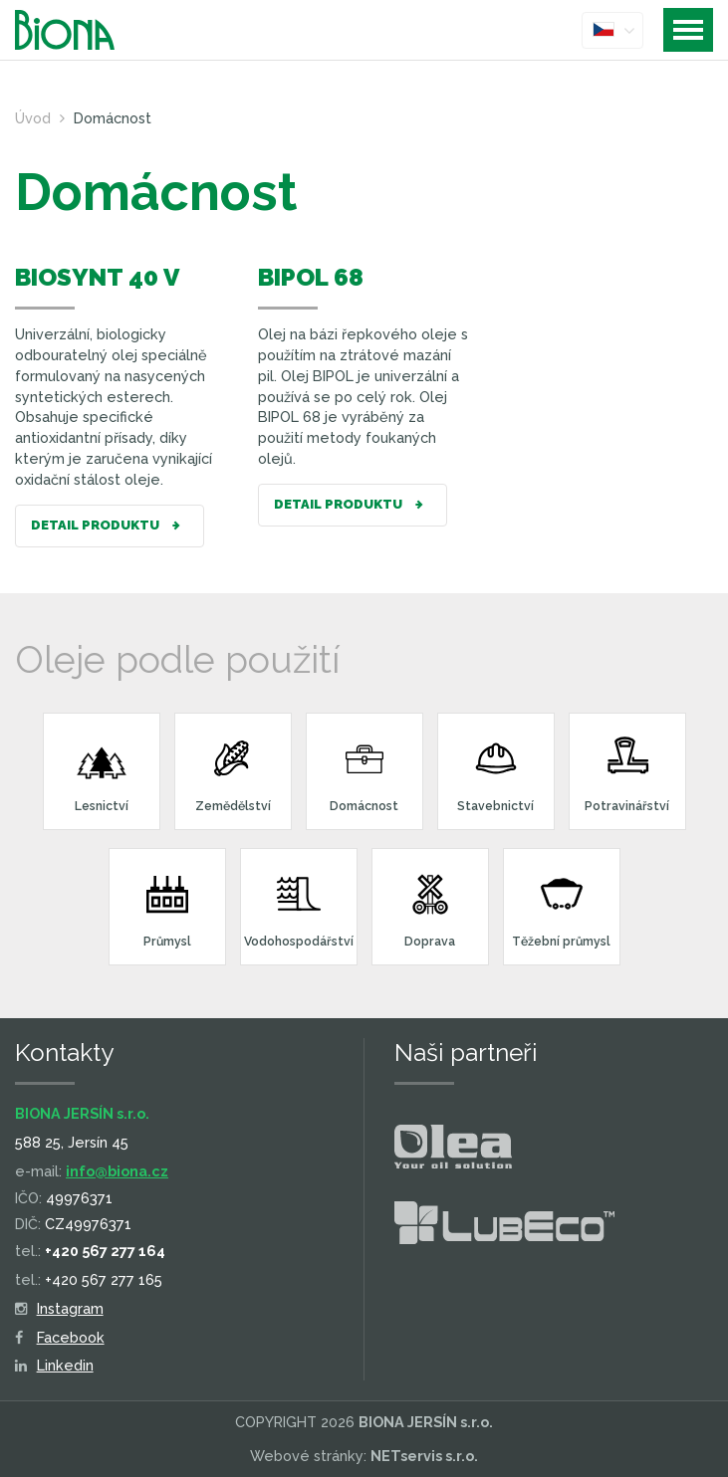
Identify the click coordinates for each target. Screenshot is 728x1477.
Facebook (60, 1337)
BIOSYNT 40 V (97, 277)
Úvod (33, 117)
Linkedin (54, 1365)
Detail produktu (109, 526)
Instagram (59, 1308)
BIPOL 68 (311, 277)
